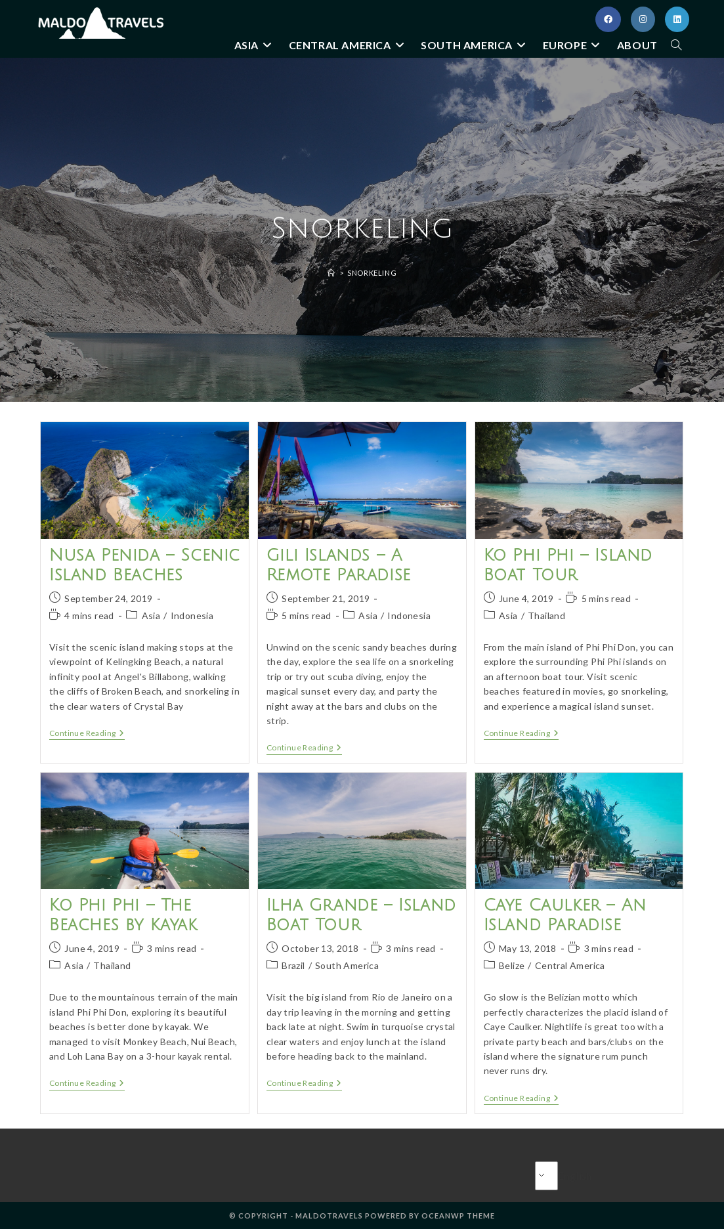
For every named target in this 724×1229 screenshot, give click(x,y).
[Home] (331, 273)
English (558, 1175)
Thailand (546, 615)
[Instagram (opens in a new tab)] (643, 19)
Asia (151, 615)
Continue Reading (87, 734)
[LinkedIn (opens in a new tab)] (677, 19)
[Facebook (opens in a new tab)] (608, 19)
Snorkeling (371, 273)
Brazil (293, 965)
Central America (570, 965)
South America (347, 965)
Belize (511, 965)
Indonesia (192, 615)
